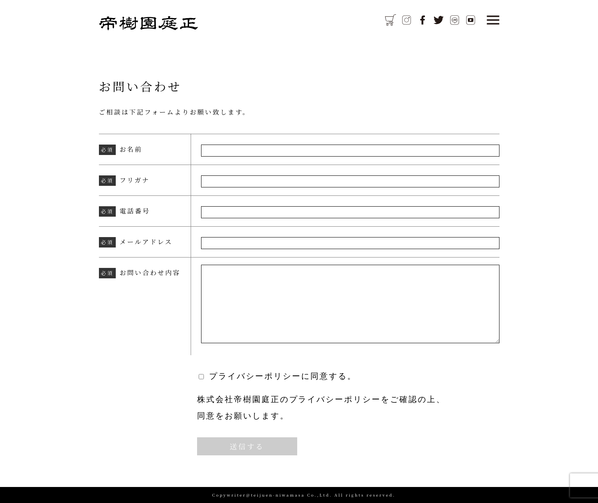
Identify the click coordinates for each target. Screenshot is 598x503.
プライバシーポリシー (335, 399)
